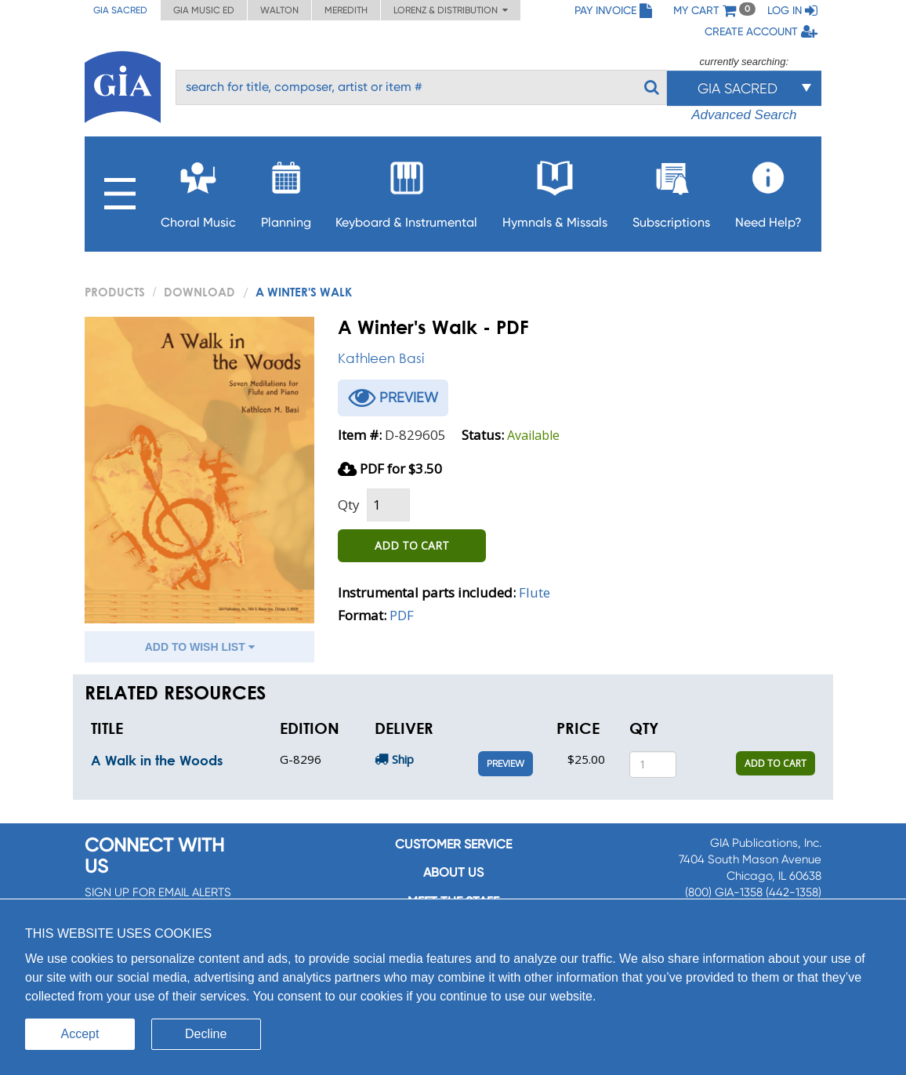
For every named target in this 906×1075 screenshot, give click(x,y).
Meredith (346, 10)
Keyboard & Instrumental (406, 190)
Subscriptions (671, 190)
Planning (286, 190)
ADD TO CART (412, 545)
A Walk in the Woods (157, 760)
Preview (505, 763)
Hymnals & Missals (554, 190)
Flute (534, 592)
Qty (349, 505)
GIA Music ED (203, 10)
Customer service (453, 844)
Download (199, 292)
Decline (205, 1033)
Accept (80, 1033)
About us (453, 872)
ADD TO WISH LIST (200, 647)
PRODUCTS (115, 292)
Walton (279, 10)
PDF (402, 615)
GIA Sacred (120, 10)
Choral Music (198, 190)
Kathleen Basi (381, 358)
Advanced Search (743, 114)
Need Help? (768, 190)
